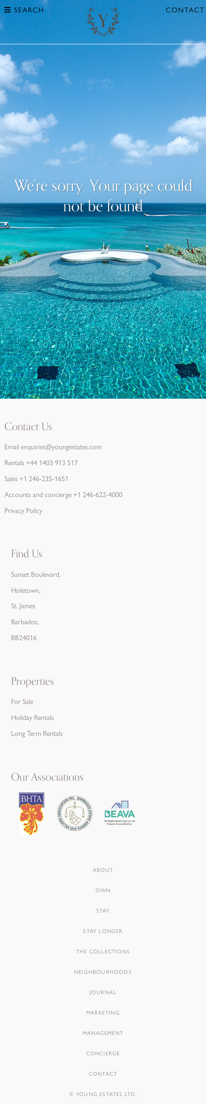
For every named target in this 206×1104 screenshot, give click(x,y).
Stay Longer (102, 931)
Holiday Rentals (32, 717)
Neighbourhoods (103, 972)
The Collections (103, 951)
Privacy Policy (23, 510)
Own (103, 890)
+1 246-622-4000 (97, 494)
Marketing (103, 1012)
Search (24, 9)
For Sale (22, 701)
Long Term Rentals (37, 733)
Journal (103, 992)
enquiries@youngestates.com (61, 446)
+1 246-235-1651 (44, 478)
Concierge (103, 1053)
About (103, 870)
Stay (103, 910)
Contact (185, 9)
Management (103, 1033)
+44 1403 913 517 (52, 462)
